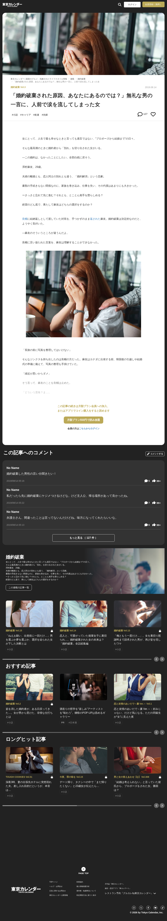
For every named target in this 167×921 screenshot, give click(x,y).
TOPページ (53, 882)
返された (95, 218)
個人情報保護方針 (83, 886)
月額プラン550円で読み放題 (83, 420)
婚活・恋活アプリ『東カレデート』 (118, 888)
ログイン (132, 4)
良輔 (24, 218)
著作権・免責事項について (86, 891)
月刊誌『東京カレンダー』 (114, 884)
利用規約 (79, 882)
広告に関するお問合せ (57, 891)
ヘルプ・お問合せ (55, 886)
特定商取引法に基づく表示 (86, 895)
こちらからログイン (89, 428)
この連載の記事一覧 (18, 587)
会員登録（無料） (153, 4)
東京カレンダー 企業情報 (58, 895)
